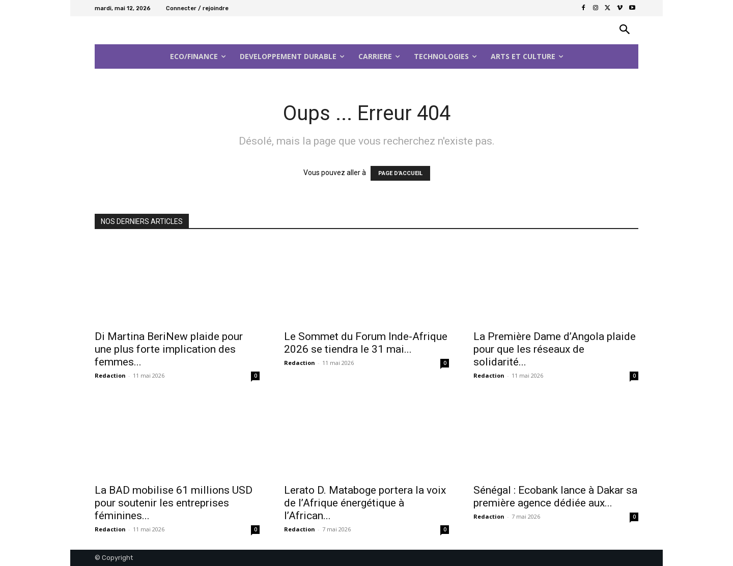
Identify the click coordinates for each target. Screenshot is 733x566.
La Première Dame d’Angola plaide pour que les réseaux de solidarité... (554, 349)
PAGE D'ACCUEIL (400, 173)
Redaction (110, 375)
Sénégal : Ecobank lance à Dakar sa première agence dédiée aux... (555, 496)
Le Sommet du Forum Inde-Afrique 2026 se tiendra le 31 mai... (365, 342)
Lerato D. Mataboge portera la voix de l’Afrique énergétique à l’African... (365, 503)
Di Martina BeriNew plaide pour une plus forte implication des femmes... (169, 349)
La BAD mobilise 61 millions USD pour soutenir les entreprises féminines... (173, 503)
